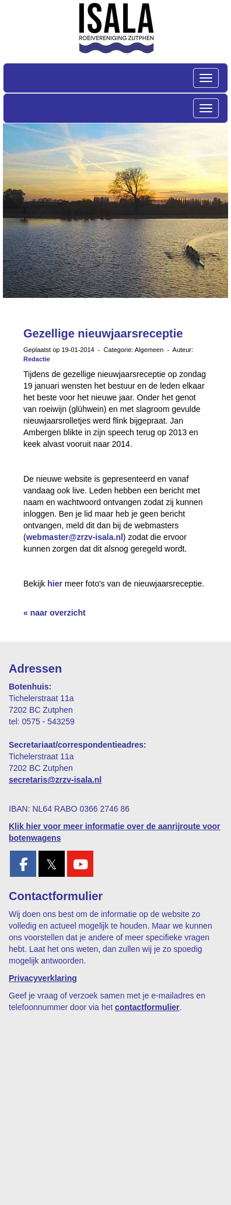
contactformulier (147, 1007)
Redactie (36, 359)
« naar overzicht (54, 612)
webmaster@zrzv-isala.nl (74, 537)
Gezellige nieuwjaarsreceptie (103, 333)
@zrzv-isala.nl (55, 779)
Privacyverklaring (43, 978)
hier (54, 583)
